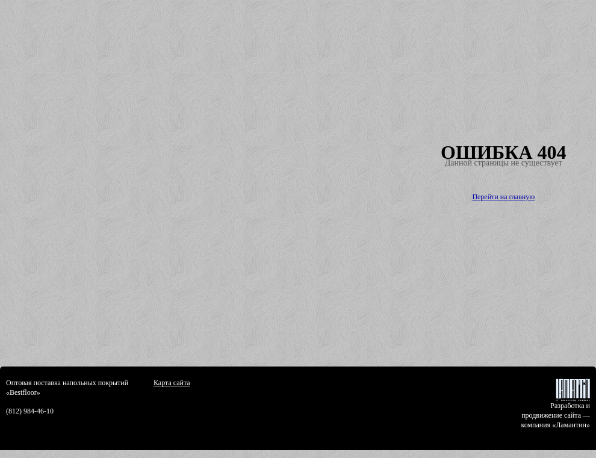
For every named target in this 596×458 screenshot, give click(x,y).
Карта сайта (172, 383)
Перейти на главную (503, 197)
